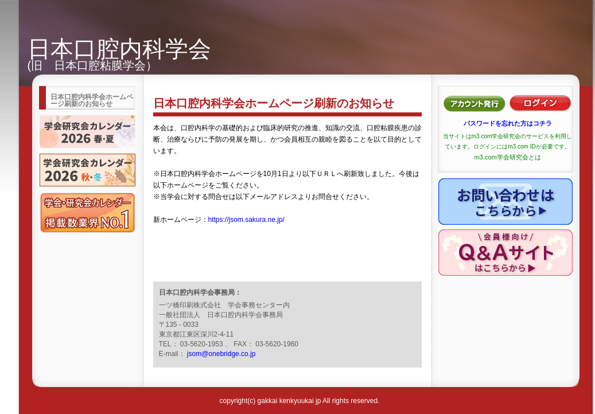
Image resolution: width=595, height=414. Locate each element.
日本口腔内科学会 (119, 48)
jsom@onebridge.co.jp (221, 354)
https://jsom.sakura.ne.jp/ (246, 220)
